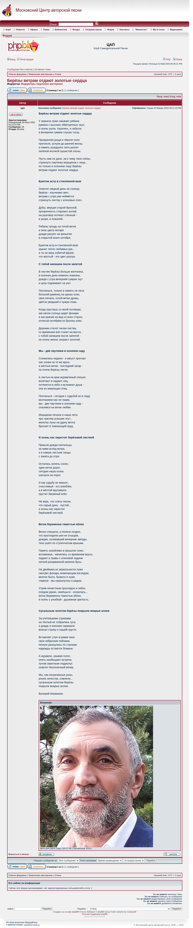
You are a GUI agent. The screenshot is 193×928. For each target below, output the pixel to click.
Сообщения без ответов (19, 69)
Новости (20, 29)
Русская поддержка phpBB (94, 914)
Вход (11, 59)
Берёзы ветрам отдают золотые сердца (47, 80)
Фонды (76, 29)
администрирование (94, 916)
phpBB (75, 912)
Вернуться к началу (18, 854)
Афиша (34, 29)
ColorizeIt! (131, 912)
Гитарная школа (93, 29)
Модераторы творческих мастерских (42, 84)
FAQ (167, 59)
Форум (110, 29)
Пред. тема (162, 96)
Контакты (124, 29)
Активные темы (42, 69)
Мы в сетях (159, 29)
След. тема (175, 96)
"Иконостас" (141, 29)
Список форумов (17, 74)
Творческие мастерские (40, 74)
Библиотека (61, 29)
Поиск (177, 59)
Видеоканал (176, 29)
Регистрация (25, 59)
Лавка (46, 29)
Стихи (58, 74)
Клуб (8, 29)
